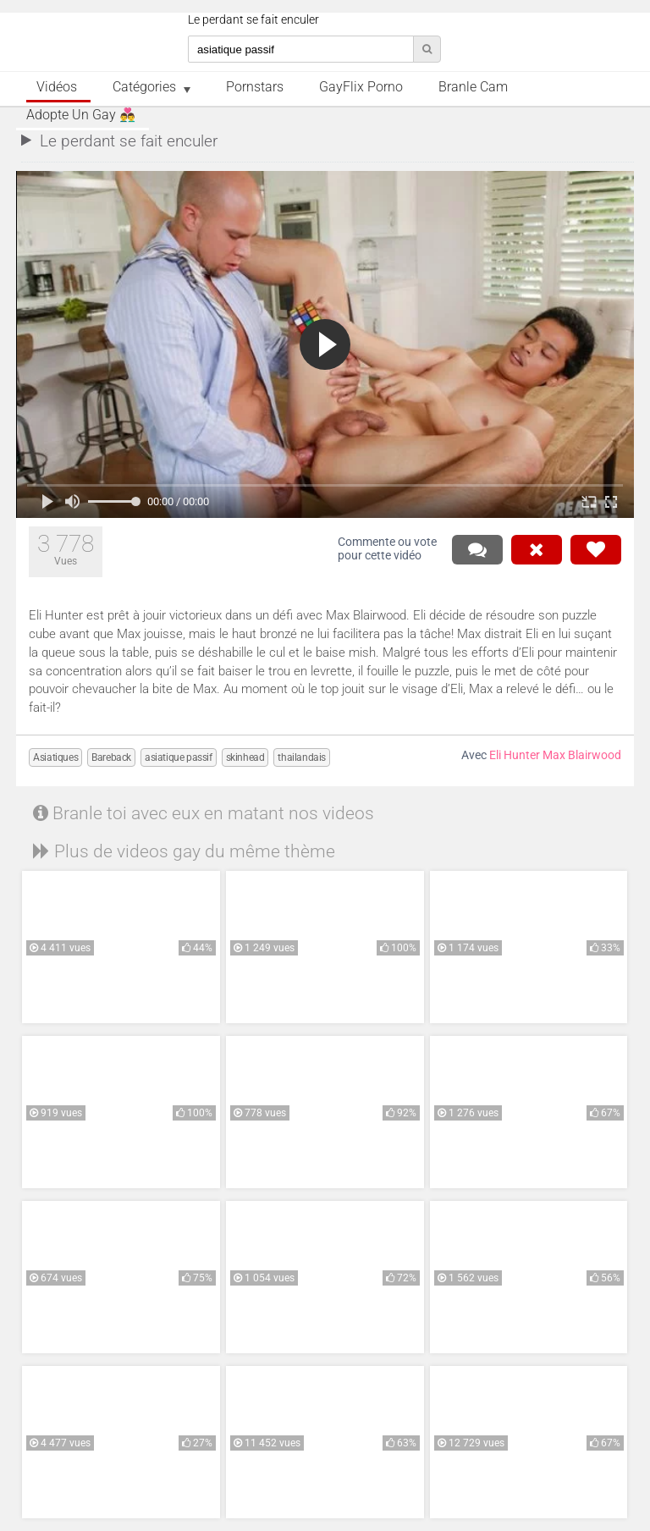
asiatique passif (178, 757)
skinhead (245, 757)
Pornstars (255, 87)
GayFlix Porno (361, 87)
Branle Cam (473, 87)
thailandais (302, 757)
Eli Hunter (514, 755)
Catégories (144, 87)
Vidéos (56, 87)
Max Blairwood (582, 755)
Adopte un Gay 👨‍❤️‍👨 (80, 115)
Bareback (111, 757)
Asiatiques (55, 757)
